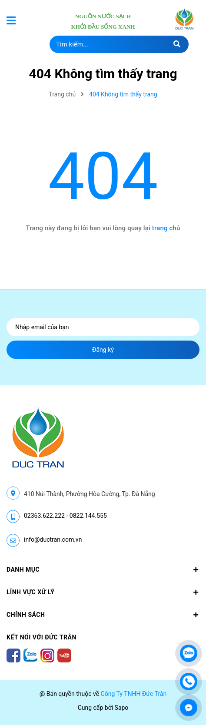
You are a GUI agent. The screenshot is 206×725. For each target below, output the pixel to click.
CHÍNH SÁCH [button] (103, 615)
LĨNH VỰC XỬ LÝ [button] (103, 592)
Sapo (122, 707)
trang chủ (166, 228)
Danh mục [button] (103, 569)
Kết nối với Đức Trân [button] (41, 637)
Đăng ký (103, 349)
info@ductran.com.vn (53, 539)
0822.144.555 (88, 515)
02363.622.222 (44, 515)
